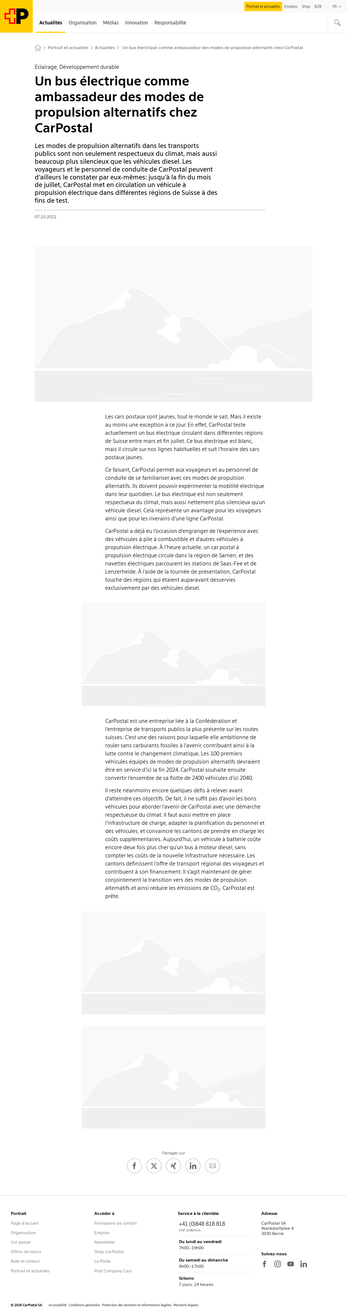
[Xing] (173, 1165)
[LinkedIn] (193, 1165)
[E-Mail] (212, 1165)
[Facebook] (134, 1165)
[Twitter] (154, 1165)
